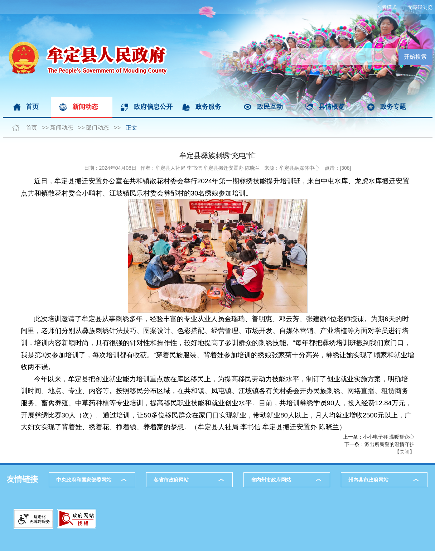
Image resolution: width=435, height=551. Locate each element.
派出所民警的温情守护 (389, 444)
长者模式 (387, 7)
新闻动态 (85, 106)
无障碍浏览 (419, 7)
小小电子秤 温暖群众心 (389, 437)
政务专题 (393, 106)
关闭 (405, 452)
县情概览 (331, 106)
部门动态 (97, 128)
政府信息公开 (153, 106)
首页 (32, 106)
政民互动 (270, 106)
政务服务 (208, 106)
